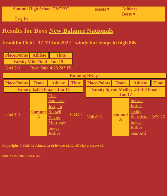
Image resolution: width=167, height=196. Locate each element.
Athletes (129, 9)
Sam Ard (138, 133)
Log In (20, 19)
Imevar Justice (54, 131)
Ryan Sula (39, 68)
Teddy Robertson (139, 114)
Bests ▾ (128, 14)
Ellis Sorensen (56, 98)
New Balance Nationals (81, 30)
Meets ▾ (102, 9)
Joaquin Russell (55, 109)
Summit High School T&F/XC (41, 9)
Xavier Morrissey (57, 120)
